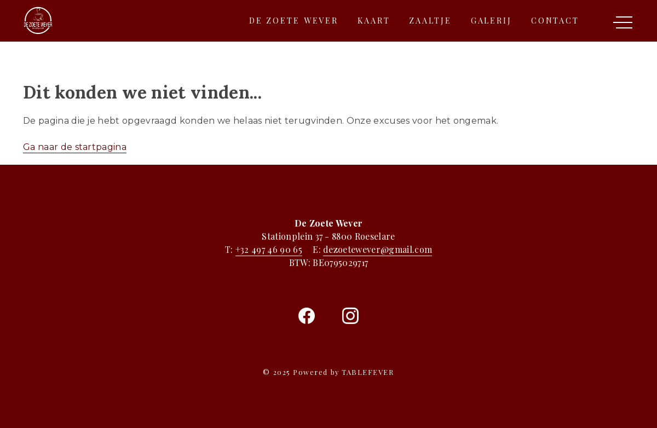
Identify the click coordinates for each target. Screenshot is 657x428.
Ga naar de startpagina (74, 147)
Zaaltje (430, 20)
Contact (555, 20)
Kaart (374, 20)
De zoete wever (293, 20)
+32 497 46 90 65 (268, 249)
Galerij (491, 20)
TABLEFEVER (368, 372)
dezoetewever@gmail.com (377, 249)
